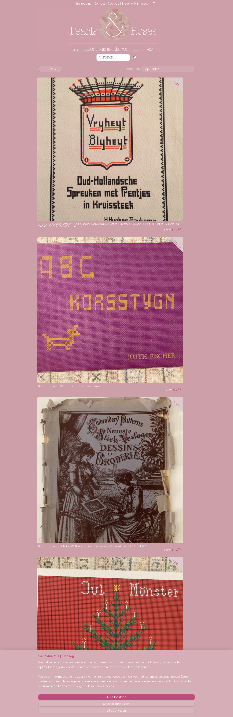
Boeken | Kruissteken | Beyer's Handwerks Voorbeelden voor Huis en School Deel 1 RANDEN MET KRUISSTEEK (60, 323)
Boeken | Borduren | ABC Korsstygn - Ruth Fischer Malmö (115, 130)
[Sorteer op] (167, 69)
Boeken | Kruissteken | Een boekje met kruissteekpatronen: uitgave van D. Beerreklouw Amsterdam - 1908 (113, 388)
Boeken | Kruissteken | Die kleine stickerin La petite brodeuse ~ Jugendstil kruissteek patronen (61, 388)
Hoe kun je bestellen (82, 656)
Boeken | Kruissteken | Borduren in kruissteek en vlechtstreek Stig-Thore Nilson (116, 324)
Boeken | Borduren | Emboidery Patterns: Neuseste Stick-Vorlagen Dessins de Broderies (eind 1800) (169, 128)
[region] (97, 696)
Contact (99, 3)
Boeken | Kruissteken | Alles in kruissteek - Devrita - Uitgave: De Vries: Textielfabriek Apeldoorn (169, 258)
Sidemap (113, 3)
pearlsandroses (176, 650)
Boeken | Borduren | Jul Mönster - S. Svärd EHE (61, 194)
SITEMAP (150, 659)
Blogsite (127, 3)
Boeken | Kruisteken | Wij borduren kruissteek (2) (56, 519)
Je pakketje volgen (81, 662)
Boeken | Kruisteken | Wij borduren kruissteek (165, 454)
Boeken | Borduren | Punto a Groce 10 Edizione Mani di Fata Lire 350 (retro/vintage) (113, 193)
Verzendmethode (80, 659)
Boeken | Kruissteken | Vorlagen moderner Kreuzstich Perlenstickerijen (115, 454)
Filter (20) (50, 69)
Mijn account (145, 3)
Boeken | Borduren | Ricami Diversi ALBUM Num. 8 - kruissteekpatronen (115, 259)
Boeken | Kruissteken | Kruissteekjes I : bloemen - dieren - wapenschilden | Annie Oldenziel (169, 388)
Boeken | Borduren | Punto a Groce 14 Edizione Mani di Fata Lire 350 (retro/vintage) (167, 193)
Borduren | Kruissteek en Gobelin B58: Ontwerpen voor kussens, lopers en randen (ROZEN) (116, 522)
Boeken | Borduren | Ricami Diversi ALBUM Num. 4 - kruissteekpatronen (60, 259)
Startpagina (83, 3)
